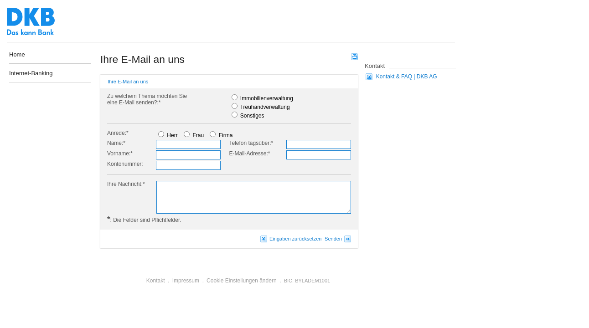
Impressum (185, 280)
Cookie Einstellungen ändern (241, 280)
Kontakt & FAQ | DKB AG (406, 76)
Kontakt (155, 280)
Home (17, 54)
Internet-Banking (30, 73)
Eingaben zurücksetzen (295, 238)
